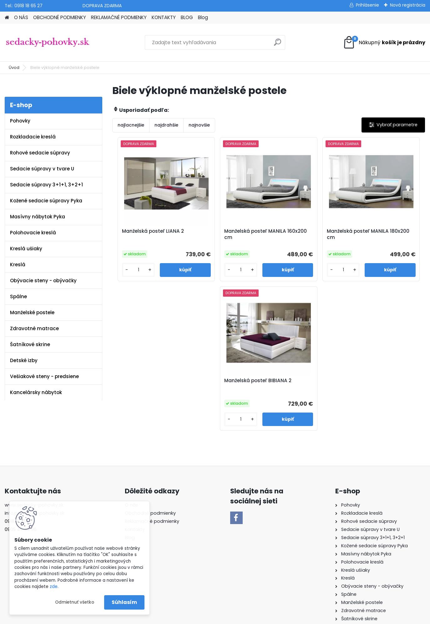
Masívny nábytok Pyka (37, 216)
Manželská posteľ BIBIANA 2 (385, 234)
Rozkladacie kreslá (33, 136)
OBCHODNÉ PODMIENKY (59, 17)
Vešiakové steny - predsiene (44, 376)
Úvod (14, 67)
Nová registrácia (407, 5)
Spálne (18, 296)
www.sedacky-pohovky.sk (34, 450)
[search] (277, 45)
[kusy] (130, 270)
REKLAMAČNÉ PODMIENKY (119, 17)
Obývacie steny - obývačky (43, 280)
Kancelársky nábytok (36, 392)
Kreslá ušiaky (26, 248)
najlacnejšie (131, 125)
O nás (131, 450)
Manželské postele (32, 312)
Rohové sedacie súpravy (40, 152)
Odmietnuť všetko (74, 602)
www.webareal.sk (240, 618)
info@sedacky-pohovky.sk (34, 458)
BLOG (187, 17)
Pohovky (20, 120)
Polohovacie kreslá (33, 232)
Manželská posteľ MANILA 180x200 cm (306, 234)
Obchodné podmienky (150, 458)
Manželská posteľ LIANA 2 (150, 231)
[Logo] (48, 42)
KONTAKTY (164, 17)
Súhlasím (124, 602)
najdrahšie (166, 125)
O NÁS (21, 17)
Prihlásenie (367, 5)
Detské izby (24, 360)
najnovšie (199, 125)
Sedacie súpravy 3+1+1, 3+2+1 (46, 184)
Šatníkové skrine (30, 344)
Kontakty (135, 474)
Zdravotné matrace (34, 328)
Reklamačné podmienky (152, 466)
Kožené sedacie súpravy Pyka (46, 200)
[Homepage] (7, 18)
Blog (203, 17)
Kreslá (17, 264)
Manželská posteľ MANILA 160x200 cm (228, 234)
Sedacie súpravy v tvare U (42, 168)
